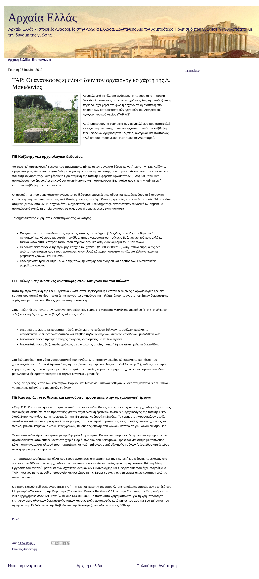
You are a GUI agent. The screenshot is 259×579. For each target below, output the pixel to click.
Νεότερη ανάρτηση (25, 565)
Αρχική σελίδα (89, 565)
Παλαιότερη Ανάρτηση (156, 565)
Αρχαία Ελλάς (42, 17)
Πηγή (15, 519)
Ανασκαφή (30, 549)
